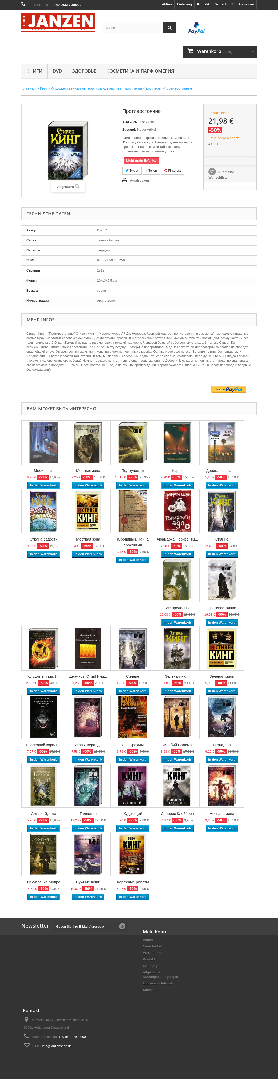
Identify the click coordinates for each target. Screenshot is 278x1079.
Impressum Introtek (158, 983)
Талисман (88, 813)
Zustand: (129, 129)
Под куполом (132, 470)
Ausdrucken (139, 180)
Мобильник (43, 470)
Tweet (132, 170)
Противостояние (222, 608)
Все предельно (177, 608)
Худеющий (132, 813)
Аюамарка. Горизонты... (177, 539)
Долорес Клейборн (177, 813)
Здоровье (84, 71)
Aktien (167, 4)
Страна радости (44, 539)
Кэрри (177, 470)
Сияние (221, 539)
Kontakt (203, 4)
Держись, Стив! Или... (88, 676)
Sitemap (149, 990)
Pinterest (172, 170)
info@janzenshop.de (57, 1046)
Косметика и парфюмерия (140, 71)
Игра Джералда (88, 745)
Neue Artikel (152, 946)
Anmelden (246, 4)
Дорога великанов (222, 470)
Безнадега (222, 745)
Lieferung (184, 4)
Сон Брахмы (133, 745)
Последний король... (43, 745)
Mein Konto (155, 932)
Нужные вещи (88, 882)
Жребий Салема (177, 745)
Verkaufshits (152, 953)
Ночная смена (222, 813)
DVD (57, 71)
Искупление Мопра (43, 882)
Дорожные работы (133, 882)
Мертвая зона (88, 470)
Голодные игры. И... (44, 676)
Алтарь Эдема (43, 813)
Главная (28, 88)
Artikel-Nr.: (130, 122)
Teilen (151, 170)
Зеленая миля (177, 676)
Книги (34, 71)
